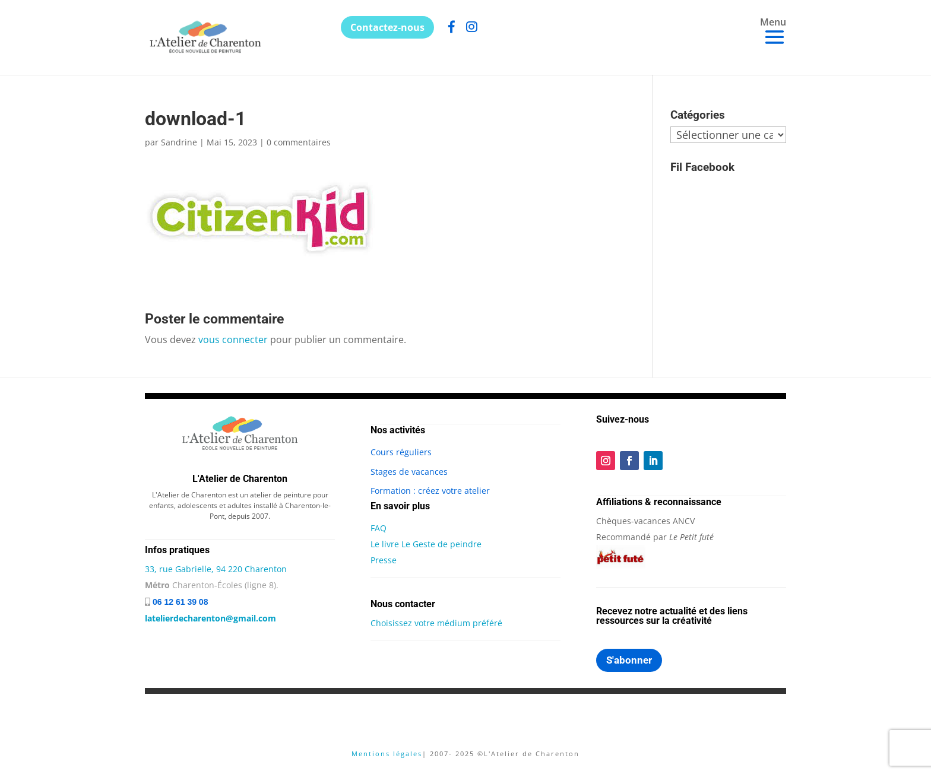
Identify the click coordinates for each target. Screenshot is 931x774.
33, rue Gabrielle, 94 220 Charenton (216, 569)
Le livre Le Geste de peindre (426, 544)
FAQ (378, 528)
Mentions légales (387, 753)
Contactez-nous (387, 27)
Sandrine (179, 142)
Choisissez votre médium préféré (436, 623)
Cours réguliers (401, 452)
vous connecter (233, 339)
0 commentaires (299, 142)
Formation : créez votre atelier (430, 490)
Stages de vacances (409, 471)
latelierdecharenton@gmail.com (210, 618)
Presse (383, 560)
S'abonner (629, 660)
